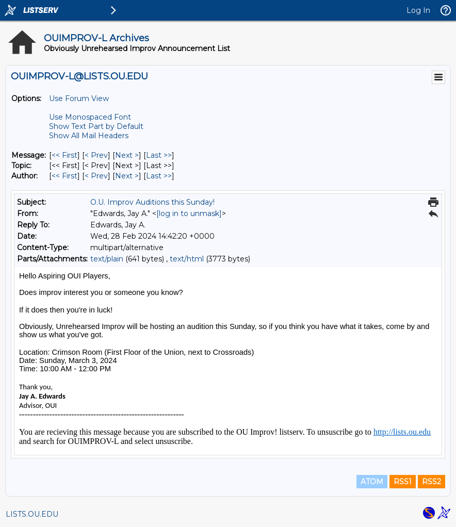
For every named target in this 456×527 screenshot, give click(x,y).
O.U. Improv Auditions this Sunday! (152, 202)
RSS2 (431, 481)
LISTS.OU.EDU (32, 514)
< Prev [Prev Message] (96, 155)
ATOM (372, 481)
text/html (187, 259)
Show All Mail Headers (88, 135)
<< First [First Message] (64, 155)
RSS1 (403, 481)
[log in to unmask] (189, 213)
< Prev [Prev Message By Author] (96, 175)
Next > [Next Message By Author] (127, 175)
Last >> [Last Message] (159, 155)
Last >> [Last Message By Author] (159, 175)
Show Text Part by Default (96, 126)
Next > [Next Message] (127, 155)
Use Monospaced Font (90, 117)
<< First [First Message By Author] (64, 175)
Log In (418, 10)
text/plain (106, 259)
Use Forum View (79, 98)
